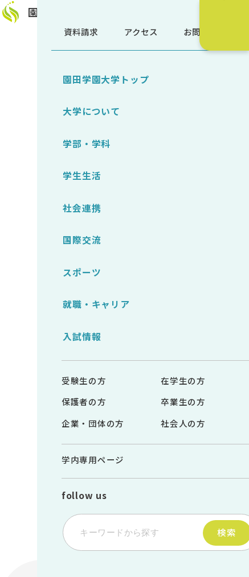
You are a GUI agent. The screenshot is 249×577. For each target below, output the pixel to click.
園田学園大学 (72, 17)
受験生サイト (226, 104)
